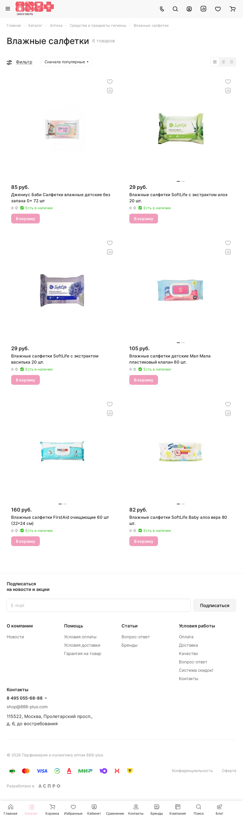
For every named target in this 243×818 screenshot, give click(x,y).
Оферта (229, 770)
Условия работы (197, 626)
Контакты (188, 678)
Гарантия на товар (82, 653)
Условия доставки (82, 645)
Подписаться (214, 605)
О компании (20, 626)
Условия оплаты (80, 636)
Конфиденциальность (192, 770)
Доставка (188, 645)
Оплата (186, 636)
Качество (188, 653)
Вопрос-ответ (136, 636)
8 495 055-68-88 (25, 698)
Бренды (129, 645)
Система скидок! (196, 670)
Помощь (73, 626)
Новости (15, 636)
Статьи (130, 626)
